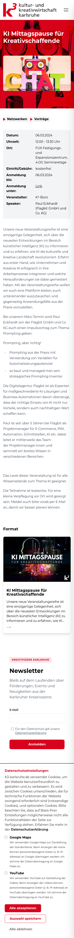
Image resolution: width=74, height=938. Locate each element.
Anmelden (37, 744)
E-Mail (13, 710)
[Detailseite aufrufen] (37, 585)
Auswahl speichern (25, 919)
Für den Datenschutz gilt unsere (37, 731)
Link (39, 186)
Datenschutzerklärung (30, 733)
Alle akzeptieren (22, 908)
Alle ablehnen (20, 929)
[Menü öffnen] (66, 10)
